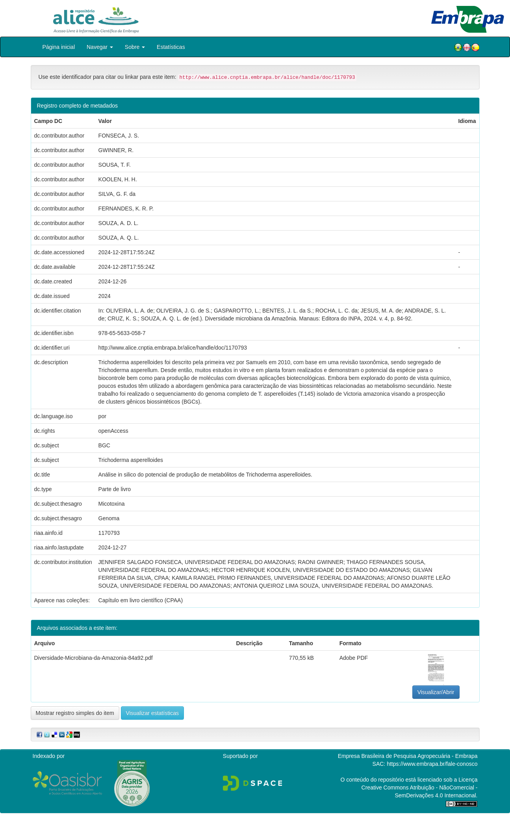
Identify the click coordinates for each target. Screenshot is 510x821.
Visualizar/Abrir (435, 692)
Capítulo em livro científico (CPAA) (140, 600)
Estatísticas (171, 47)
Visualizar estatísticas (152, 713)
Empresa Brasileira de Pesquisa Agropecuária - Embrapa (408, 756)
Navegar (100, 47)
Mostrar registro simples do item (75, 713)
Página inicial (59, 47)
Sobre (135, 47)
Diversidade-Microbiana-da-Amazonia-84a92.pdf (93, 658)
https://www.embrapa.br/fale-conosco (432, 764)
